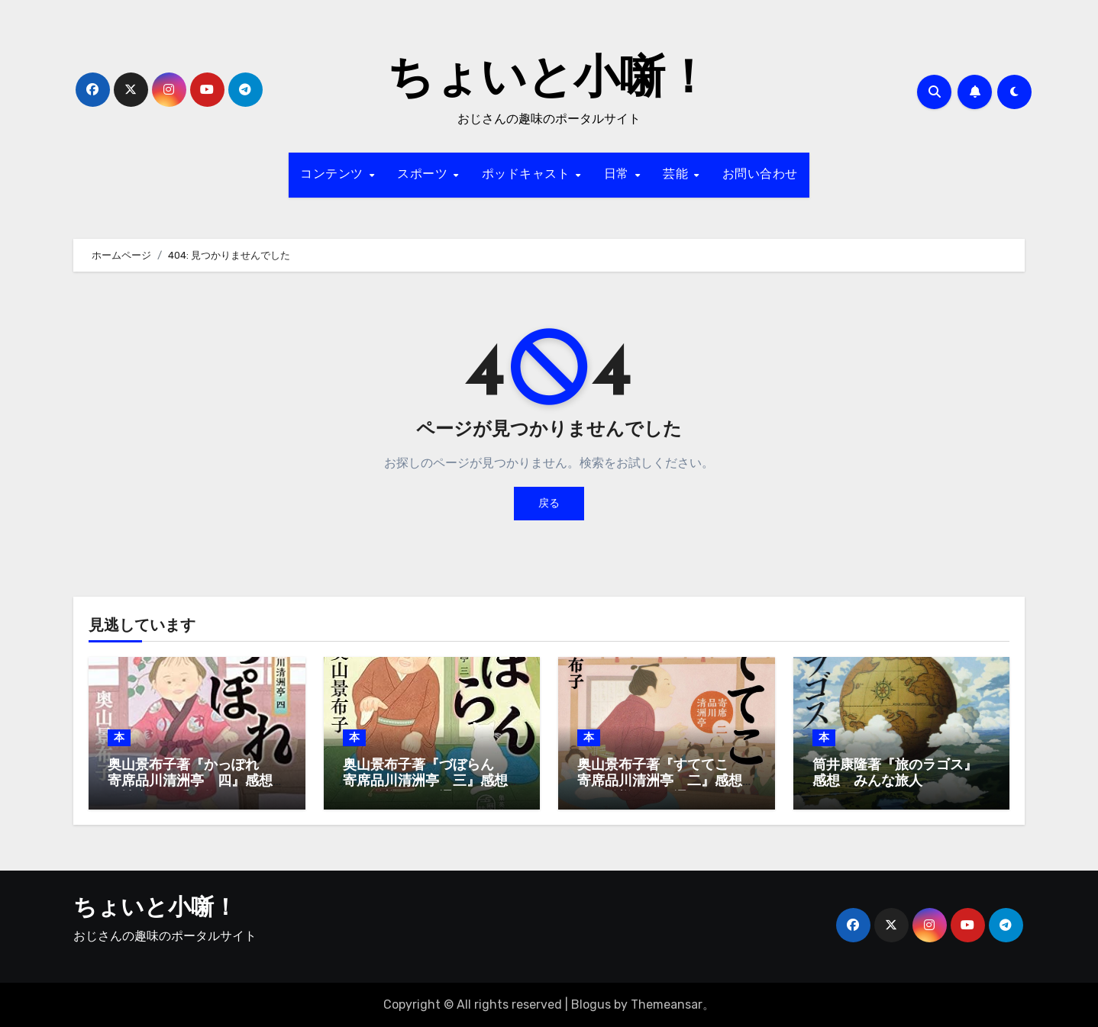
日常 (619, 175)
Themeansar (666, 1004)
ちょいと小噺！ (549, 81)
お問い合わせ (760, 175)
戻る (549, 503)
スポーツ (424, 175)
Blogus (591, 1004)
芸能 (678, 175)
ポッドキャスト (528, 175)
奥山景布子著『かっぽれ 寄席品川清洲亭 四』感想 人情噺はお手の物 (197, 782)
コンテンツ (333, 175)
